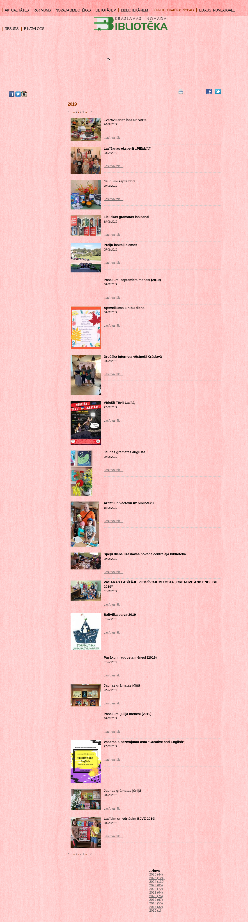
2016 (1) (155, 910)
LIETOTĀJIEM (104, 10)
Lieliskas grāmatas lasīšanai (126, 217)
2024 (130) (157, 881)
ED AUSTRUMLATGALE (215, 10)
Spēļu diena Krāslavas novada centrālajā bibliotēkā (145, 554)
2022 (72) (156, 889)
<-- (70, 111)
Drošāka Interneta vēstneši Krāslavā (133, 356)
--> (90, 111)
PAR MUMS (41, 10)
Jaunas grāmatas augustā (124, 452)
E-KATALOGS (32, 29)
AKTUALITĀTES (15, 10)
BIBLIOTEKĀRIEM (133, 10)
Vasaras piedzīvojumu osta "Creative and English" (144, 742)
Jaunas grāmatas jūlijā (122, 685)
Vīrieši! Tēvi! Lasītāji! (121, 402)
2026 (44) (156, 874)
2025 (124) (157, 878)
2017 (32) (156, 907)
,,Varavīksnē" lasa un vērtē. (125, 120)
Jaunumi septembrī (119, 181)
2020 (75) (156, 896)
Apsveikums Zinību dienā (124, 308)
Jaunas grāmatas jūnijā (122, 790)
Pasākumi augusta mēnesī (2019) (130, 657)
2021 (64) (156, 892)
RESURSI (10, 29)
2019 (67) (156, 899)
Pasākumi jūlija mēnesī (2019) (128, 714)
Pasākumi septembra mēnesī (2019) (132, 280)
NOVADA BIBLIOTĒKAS (72, 10)
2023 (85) (156, 885)
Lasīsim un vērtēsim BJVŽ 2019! (129, 818)
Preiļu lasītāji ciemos (120, 245)
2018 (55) (156, 903)
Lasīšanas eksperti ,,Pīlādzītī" (127, 148)
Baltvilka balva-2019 (120, 614)
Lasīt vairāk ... (113, 137)
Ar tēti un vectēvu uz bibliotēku (129, 503)
